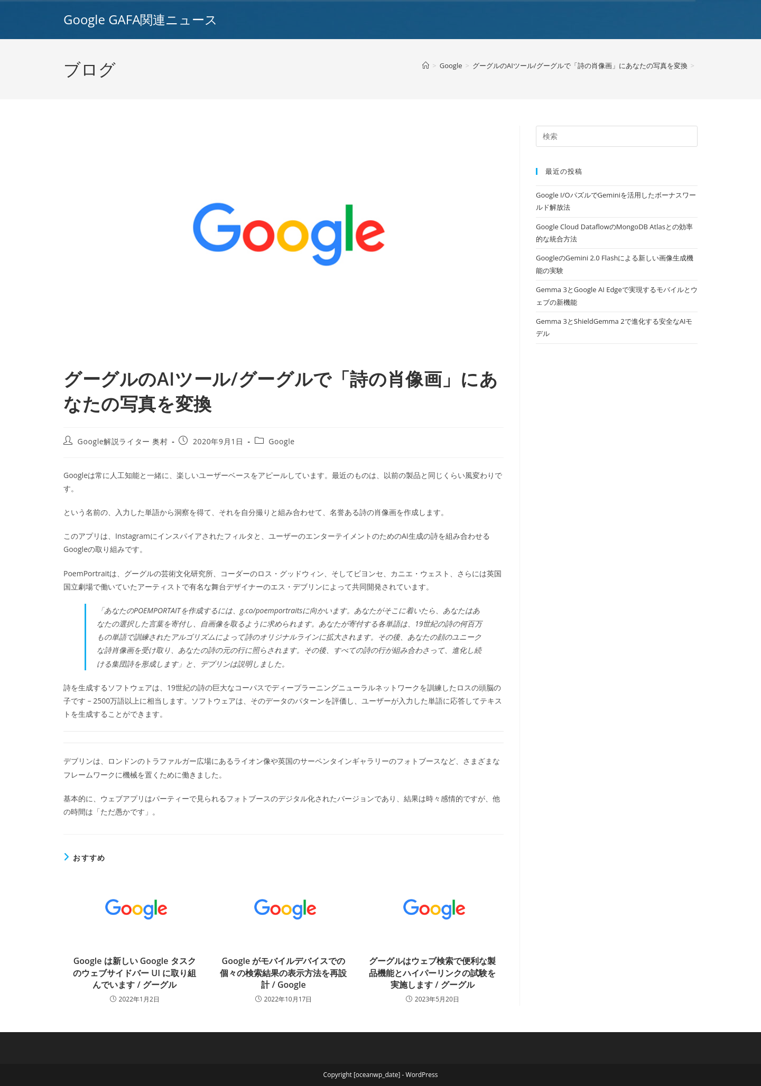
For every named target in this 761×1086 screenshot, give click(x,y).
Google (281, 441)
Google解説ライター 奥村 (123, 441)
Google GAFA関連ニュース (140, 19)
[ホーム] (425, 65)
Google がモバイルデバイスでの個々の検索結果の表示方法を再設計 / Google (283, 972)
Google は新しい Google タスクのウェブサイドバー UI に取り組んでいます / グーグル (134, 972)
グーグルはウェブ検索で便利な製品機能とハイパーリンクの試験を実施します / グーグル (432, 972)
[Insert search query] (617, 136)
